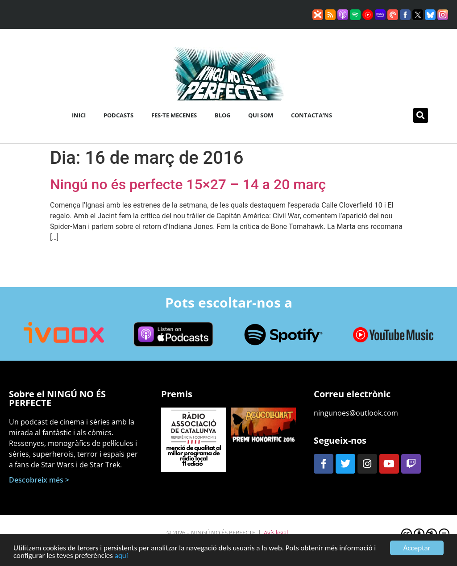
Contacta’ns (311, 115)
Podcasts (118, 115)
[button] (420, 115)
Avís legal (276, 533)
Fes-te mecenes (174, 115)
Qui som (260, 115)
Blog (222, 115)
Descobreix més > (39, 480)
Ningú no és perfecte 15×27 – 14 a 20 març (188, 184)
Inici (79, 115)
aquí (121, 557)
